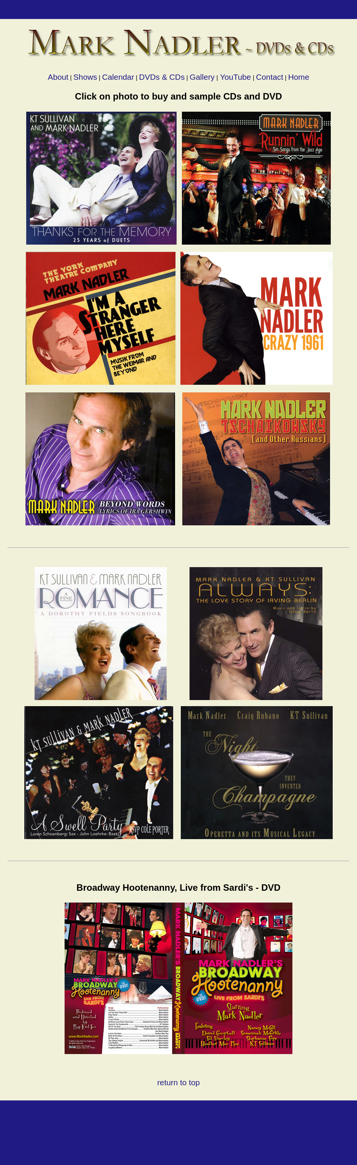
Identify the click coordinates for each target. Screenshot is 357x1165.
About (58, 77)
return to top (178, 1082)
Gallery (202, 77)
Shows (85, 77)
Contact (269, 77)
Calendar (118, 77)
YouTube (234, 77)
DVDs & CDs (162, 77)
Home (298, 77)
